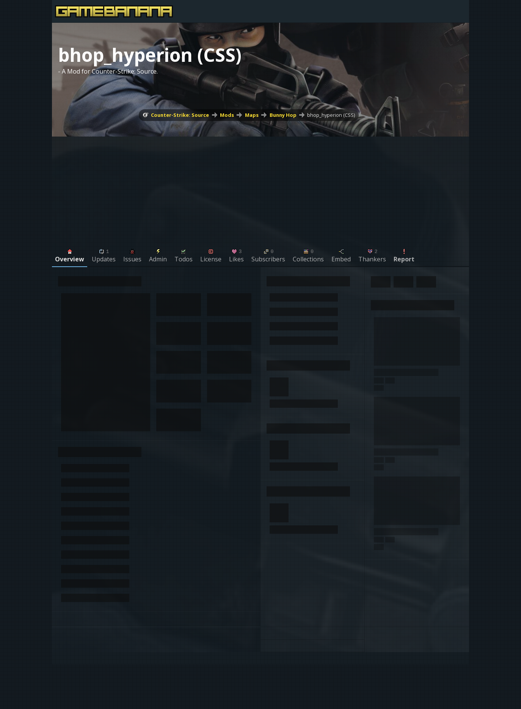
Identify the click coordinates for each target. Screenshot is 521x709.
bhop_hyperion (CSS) (331, 115)
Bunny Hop (283, 115)
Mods (227, 115)
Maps (252, 115)
